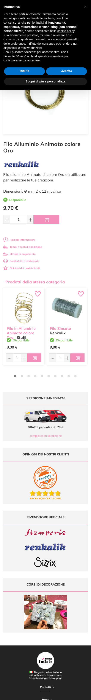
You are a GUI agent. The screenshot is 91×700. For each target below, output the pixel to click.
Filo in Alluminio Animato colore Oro (21, 333)
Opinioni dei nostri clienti (21, 268)
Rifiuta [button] (24, 71)
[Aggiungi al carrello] (46, 219)
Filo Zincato (60, 328)
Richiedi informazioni (19, 239)
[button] (85, 6)
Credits (65, 694)
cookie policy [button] (65, 31)
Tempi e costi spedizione (46, 435)
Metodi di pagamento (19, 254)
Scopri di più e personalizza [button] (45, 81)
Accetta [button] (66, 71)
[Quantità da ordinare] (18, 219)
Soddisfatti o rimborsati (21, 261)
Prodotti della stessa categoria (35, 282)
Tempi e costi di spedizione (22, 246)
